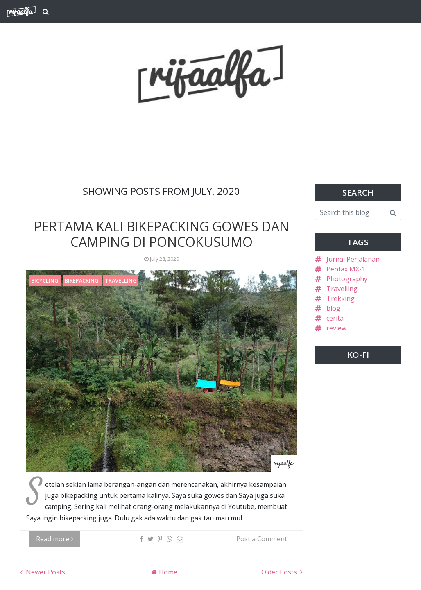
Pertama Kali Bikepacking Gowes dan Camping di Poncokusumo (161, 234)
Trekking (340, 298)
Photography (346, 278)
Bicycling (45, 280)
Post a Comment (261, 538)
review (336, 327)
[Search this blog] (350, 212)
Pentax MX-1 (345, 269)
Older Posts (280, 571)
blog (333, 308)
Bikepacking (82, 280)
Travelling (121, 280)
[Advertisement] (210, 123)
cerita (335, 318)
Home (167, 571)
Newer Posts (44, 571)
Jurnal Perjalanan (353, 259)
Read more (54, 538)
